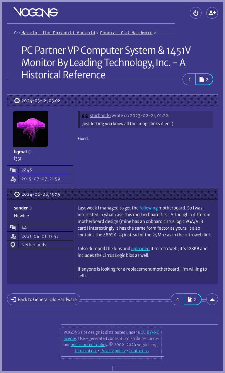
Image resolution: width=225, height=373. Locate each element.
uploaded (140, 248)
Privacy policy (113, 350)
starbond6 (100, 115)
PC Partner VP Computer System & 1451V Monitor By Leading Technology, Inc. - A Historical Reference (105, 62)
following (148, 208)
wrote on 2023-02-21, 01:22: (140, 115)
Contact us (139, 350)
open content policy (89, 344)
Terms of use (85, 350)
